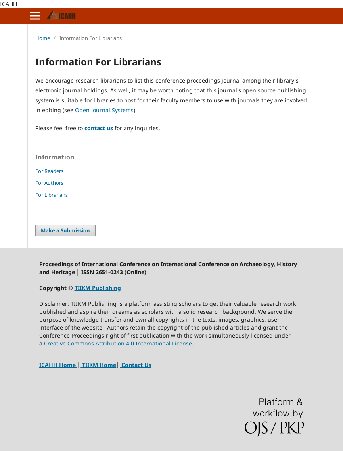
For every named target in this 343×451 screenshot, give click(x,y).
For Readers (49, 171)
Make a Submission (65, 230)
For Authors (49, 182)
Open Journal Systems (104, 110)
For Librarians (51, 194)
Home (42, 38)
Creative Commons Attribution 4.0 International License (118, 343)
